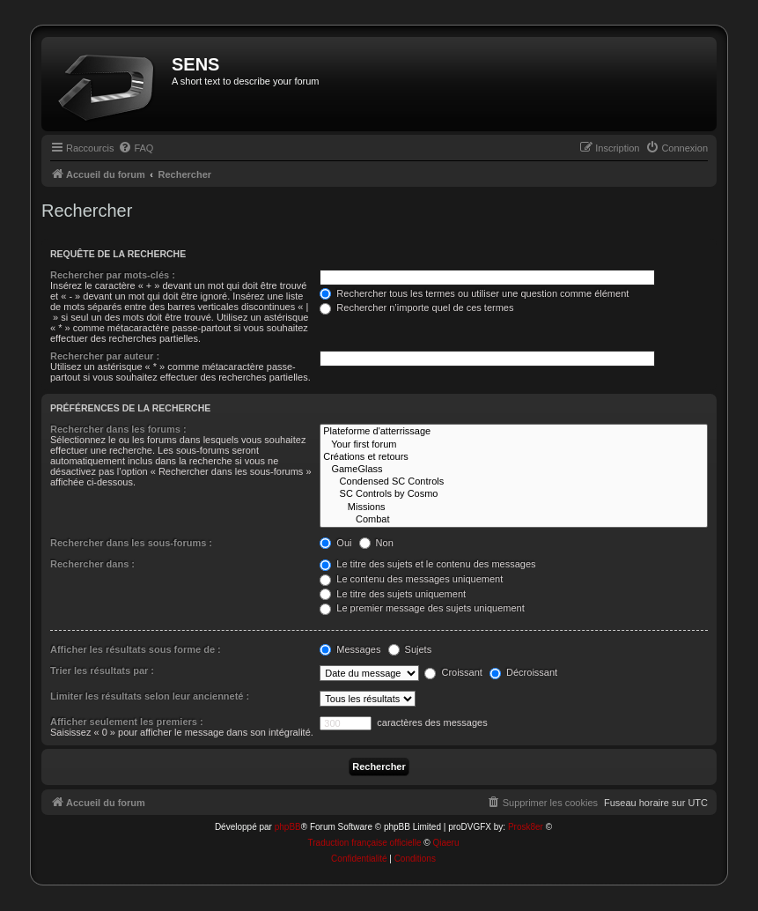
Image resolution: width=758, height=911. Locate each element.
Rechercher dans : (92, 564)
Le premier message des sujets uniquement (422, 608)
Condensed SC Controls (513, 482)
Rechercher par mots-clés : (112, 275)
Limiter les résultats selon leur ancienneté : (149, 696)
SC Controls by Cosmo (513, 494)
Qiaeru (445, 843)
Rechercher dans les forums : (118, 429)
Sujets (410, 649)
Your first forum (513, 445)
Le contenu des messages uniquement (411, 579)
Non (376, 542)
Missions (513, 507)
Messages (350, 649)
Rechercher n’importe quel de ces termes (416, 307)
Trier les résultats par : (102, 670)
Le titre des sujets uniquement (393, 594)
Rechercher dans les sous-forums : (131, 542)
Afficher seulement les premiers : (126, 721)
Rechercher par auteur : (104, 356)
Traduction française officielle (365, 843)
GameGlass (513, 469)
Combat (513, 520)
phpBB (288, 827)
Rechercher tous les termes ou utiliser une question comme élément (474, 293)
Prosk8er (525, 827)
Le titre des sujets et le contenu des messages (427, 564)
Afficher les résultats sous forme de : (135, 649)
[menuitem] (135, 148)
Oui (335, 542)
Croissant (453, 672)
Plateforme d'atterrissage (513, 432)
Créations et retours (513, 457)
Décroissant (523, 672)
